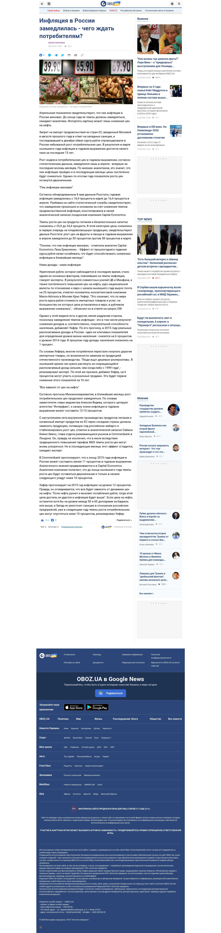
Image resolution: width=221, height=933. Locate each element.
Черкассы (106, 728)
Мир (78, 718)
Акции (97, 756)
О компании (69, 654)
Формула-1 (106, 738)
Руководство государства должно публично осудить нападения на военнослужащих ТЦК (152, 409)
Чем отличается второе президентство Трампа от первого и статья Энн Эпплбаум (154, 536)
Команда (97, 654)
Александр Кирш (147, 525)
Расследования (121, 718)
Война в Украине (71, 10)
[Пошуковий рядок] (179, 3)
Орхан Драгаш (146, 437)
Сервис (106, 756)
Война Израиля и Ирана (94, 10)
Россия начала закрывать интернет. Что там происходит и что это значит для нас (154, 449)
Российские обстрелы (131, 10)
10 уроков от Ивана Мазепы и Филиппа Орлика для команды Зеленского (152, 557)
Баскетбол (78, 738)
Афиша (67, 794)
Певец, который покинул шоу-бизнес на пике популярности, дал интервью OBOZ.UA (159, 72)
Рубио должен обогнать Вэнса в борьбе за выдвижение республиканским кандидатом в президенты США (153, 517)
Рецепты (68, 766)
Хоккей (88, 738)
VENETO (113, 10)
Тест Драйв (69, 756)
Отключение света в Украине (159, 10)
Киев (66, 728)
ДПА (99, 747)
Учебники (74, 747)
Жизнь (98, 718)
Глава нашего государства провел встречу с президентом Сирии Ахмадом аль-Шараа (158, 272)
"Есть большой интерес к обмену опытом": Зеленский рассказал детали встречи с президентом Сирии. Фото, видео (157, 263)
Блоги (134, 718)
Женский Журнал (109, 794)
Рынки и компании (72, 775)
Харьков (74, 728)
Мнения (142, 398)
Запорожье (86, 728)
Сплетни (77, 794)
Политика (63, 718)
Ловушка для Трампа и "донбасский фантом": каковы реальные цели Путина (153, 577)
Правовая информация (132, 654)
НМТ (112, 747)
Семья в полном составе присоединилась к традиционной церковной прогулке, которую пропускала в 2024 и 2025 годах (152, 108)
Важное (142, 19)
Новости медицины (73, 784)
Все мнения (146, 593)
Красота (87, 794)
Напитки (78, 766)
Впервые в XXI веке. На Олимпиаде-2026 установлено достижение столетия (152, 132)
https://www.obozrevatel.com (137, 850)
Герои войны (53, 10)
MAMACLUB (89, 784)
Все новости (175, 718)
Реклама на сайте (72, 662)
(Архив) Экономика (56, 43)
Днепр (97, 728)
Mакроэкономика (92, 775)
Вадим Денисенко (147, 457)
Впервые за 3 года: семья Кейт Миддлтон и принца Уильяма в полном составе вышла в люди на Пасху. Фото (152, 92)
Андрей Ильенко (146, 416)
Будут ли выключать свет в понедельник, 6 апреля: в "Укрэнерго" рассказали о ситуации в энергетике (159, 321)
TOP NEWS (144, 219)
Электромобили (84, 756)
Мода (95, 794)
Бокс (96, 738)
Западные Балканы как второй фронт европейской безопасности (153, 429)
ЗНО (106, 747)
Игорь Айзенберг (147, 545)
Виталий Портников (148, 585)
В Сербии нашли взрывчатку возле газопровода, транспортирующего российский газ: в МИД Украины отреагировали (159, 291)
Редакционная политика (71, 527)
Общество (155, 718)
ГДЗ (65, 747)
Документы (98, 662)
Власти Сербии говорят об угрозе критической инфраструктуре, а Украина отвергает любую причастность (157, 302)
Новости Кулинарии (94, 766)
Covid (99, 784)
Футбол (67, 738)
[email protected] (73, 912)
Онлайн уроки (88, 747)
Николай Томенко (147, 564)
